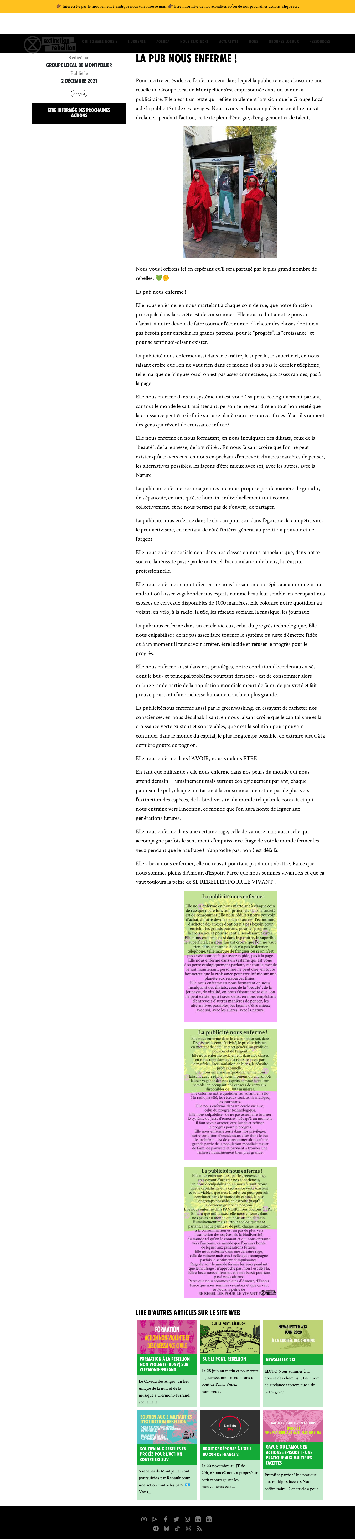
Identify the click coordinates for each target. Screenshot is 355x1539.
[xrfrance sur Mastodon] (143, 1518)
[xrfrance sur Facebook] (165, 1518)
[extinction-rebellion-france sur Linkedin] (209, 1518)
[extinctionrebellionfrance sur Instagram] (187, 1518)
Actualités (229, 25)
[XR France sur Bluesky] (166, 1527)
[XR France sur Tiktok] (177, 1527)
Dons (253, 25)
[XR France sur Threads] (188, 1527)
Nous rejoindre (194, 25)
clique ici (289, 7)
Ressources (320, 25)
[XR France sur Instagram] (155, 1527)
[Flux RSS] (199, 1527)
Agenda (163, 25)
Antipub (79, 93)
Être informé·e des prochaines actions (79, 112)
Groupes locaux (284, 25)
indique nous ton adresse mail (141, 7)
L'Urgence (137, 25)
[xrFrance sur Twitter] (176, 1518)
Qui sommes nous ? (99, 25)
